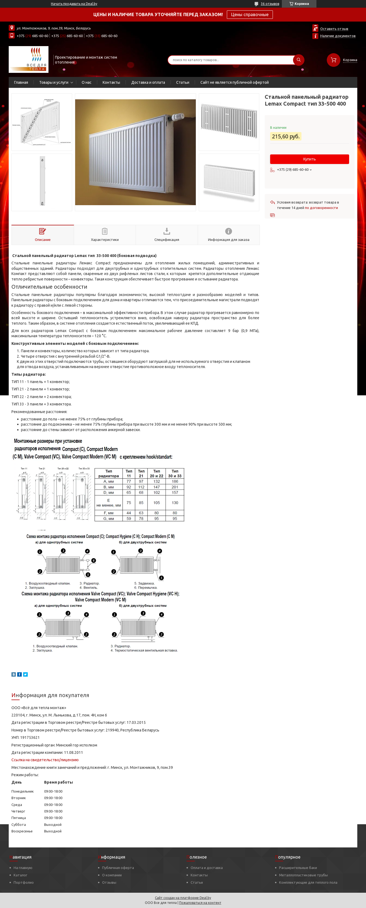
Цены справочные (250, 14)
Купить (309, 159)
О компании (112, 875)
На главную (23, 868)
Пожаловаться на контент (200, 902)
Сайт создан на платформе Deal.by (183, 898)
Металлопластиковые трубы (303, 875)
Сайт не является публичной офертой (234, 82)
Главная (21, 82)
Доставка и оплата (148, 82)
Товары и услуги (53, 82)
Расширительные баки (298, 868)
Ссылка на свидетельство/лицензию (45, 760)
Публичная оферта (118, 868)
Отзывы (109, 882)
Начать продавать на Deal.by (74, 3)
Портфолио (24, 882)
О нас (86, 82)
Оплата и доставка (207, 868)
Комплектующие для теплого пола (308, 882)
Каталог (20, 875)
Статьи (182, 82)
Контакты (111, 82)
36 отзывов (270, 3)
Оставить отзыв (334, 29)
